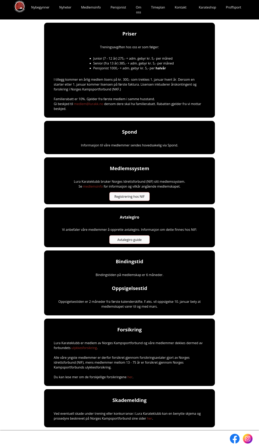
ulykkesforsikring (84, 348)
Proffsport (233, 7)
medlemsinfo (93, 186)
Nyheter (65, 7)
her (129, 377)
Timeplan (158, 7)
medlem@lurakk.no (88, 104)
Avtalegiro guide (129, 239)
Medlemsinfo (91, 7)
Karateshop (207, 7)
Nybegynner (40, 7)
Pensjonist (118, 7)
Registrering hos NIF (129, 196)
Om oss (138, 9)
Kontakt (181, 7)
